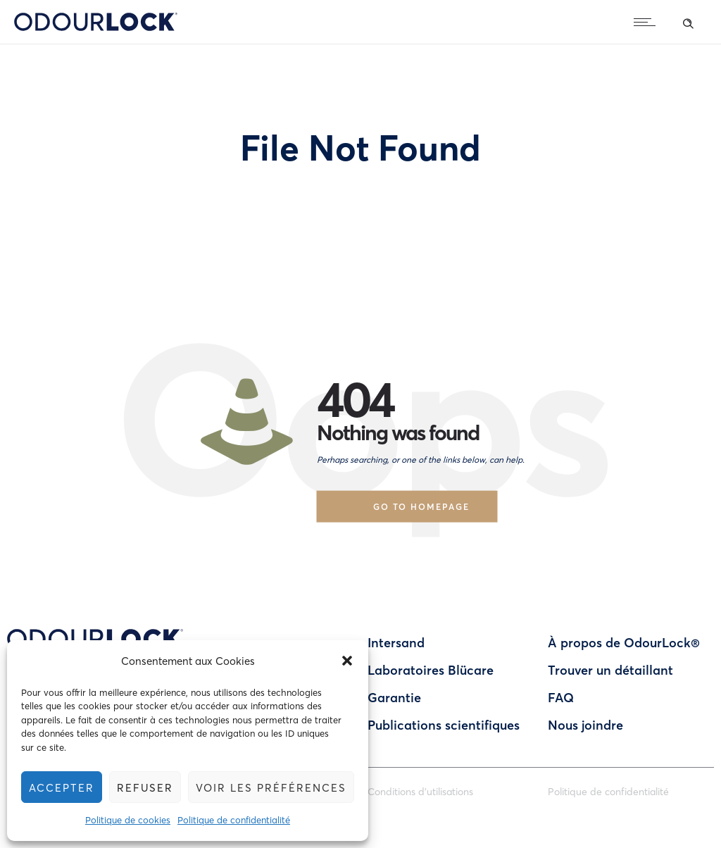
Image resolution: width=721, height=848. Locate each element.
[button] (348, 661)
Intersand (396, 642)
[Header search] (688, 21)
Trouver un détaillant (610, 669)
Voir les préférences (271, 787)
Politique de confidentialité (234, 819)
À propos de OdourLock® (624, 642)
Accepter (61, 787)
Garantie (394, 697)
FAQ (561, 697)
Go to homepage (421, 505)
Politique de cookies (128, 819)
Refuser (145, 787)
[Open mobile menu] (648, 22)
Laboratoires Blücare (431, 669)
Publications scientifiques (444, 724)
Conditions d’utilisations (420, 791)
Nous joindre (585, 724)
